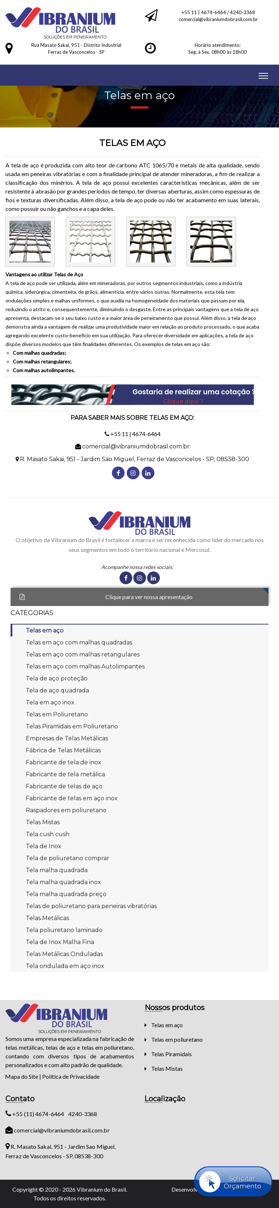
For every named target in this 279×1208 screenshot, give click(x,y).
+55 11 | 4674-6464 (204, 12)
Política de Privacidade (71, 1076)
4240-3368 (242, 12)
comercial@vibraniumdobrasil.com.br (218, 19)
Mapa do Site (21, 1076)
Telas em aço (167, 1024)
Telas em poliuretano (177, 1039)
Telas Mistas (167, 1068)
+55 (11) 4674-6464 (35, 1113)
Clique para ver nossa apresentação (149, 596)
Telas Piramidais (171, 1053)
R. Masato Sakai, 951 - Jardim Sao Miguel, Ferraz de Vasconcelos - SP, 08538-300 (134, 459)
